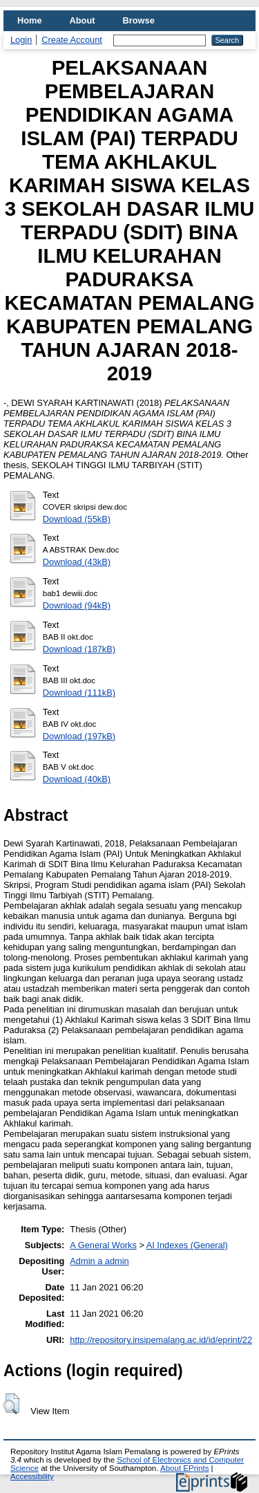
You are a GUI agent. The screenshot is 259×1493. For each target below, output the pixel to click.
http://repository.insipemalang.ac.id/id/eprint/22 (161, 1340)
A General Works (103, 1245)
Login (21, 40)
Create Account (71, 40)
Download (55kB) (77, 519)
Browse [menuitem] (139, 20)
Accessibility (32, 1476)
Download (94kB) (77, 605)
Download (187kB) (79, 649)
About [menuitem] (82, 20)
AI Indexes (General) (187, 1245)
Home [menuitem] (29, 20)
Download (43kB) (77, 562)
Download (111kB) (79, 692)
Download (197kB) (79, 736)
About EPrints (184, 1468)
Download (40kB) (77, 779)
